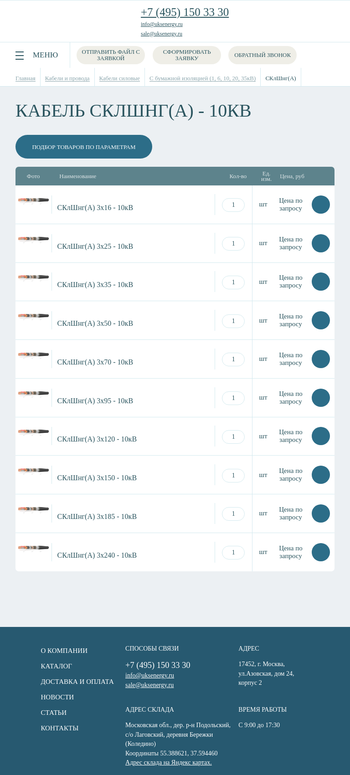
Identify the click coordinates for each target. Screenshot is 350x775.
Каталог (38, 666)
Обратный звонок (265, 54)
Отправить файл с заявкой (111, 55)
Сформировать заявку (189, 55)
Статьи (36, 712)
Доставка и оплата (59, 681)
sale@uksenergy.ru (161, 34)
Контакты (42, 728)
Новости (39, 697)
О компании (46, 650)
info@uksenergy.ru (162, 24)
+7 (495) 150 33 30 (185, 12)
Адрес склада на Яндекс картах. (156, 751)
